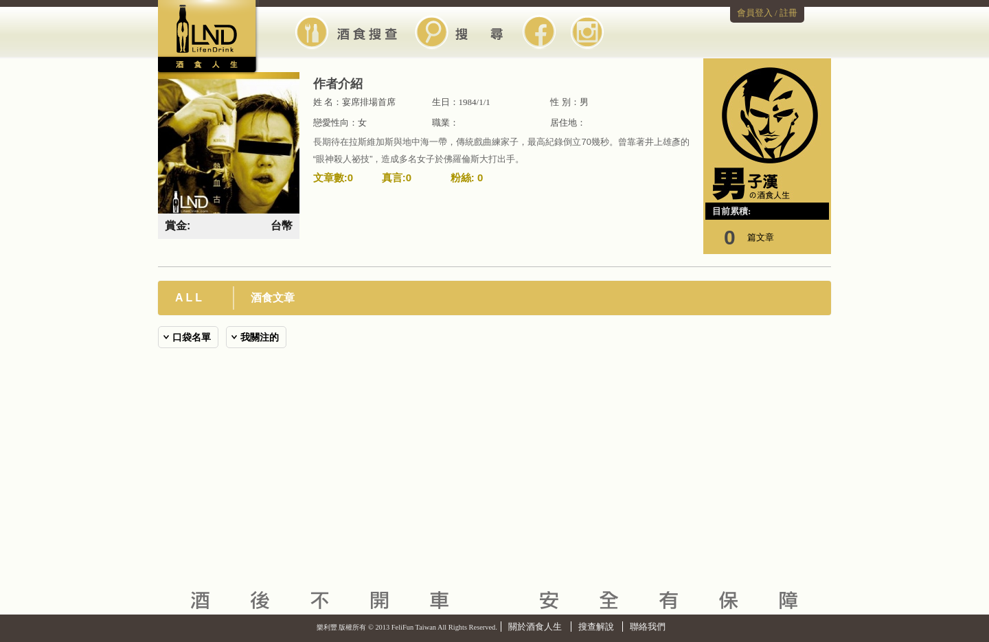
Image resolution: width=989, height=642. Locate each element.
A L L (188, 297)
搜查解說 (596, 626)
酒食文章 (273, 297)
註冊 (788, 13)
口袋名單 (191, 337)
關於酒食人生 (535, 626)
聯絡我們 (648, 626)
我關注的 (259, 337)
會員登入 (755, 13)
